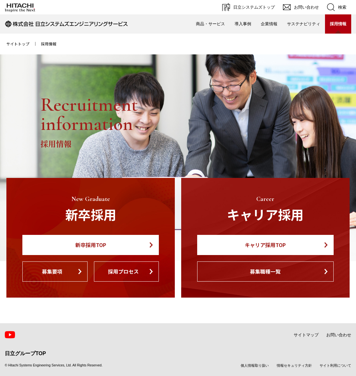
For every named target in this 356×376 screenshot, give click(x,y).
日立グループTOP (25, 353)
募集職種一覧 (265, 271)
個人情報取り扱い (255, 365)
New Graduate (91, 199)
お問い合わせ (338, 334)
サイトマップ (306, 334)
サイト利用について (335, 365)
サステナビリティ (303, 23)
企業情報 (269, 23)
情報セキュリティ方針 (294, 365)
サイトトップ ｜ (23, 43)
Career (265, 199)
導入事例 (243, 23)
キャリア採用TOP (265, 245)
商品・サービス (210, 23)
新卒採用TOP (90, 245)
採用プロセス (123, 271)
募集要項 (52, 271)
